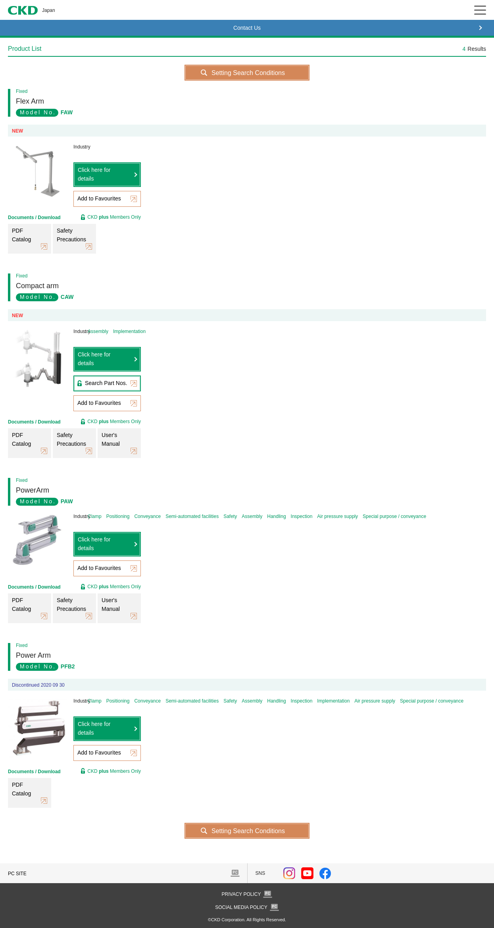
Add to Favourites (99, 198)
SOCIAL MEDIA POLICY (241, 907)
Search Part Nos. (106, 383)
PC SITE (17, 873)
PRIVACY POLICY (241, 894)
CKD (23, 10)
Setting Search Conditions (248, 72)
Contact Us (247, 28)
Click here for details (94, 174)
